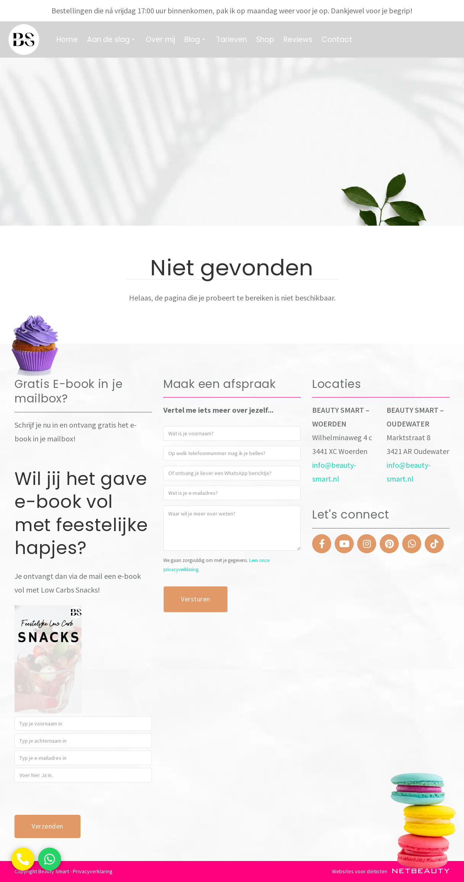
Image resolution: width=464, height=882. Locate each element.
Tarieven (231, 39)
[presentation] (72, 800)
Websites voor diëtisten (391, 871)
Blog (195, 39)
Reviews (298, 39)
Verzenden (47, 826)
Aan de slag (112, 39)
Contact (337, 39)
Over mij (160, 39)
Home (67, 39)
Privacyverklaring (93, 871)
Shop (265, 39)
